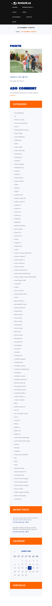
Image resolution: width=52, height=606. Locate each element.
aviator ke (17, 208)
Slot (15, 458)
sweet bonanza (19, 468)
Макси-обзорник (20, 496)
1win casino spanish (20, 123)
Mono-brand (18, 335)
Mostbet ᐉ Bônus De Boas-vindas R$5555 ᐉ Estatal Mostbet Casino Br (25, 528)
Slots (15, 461)
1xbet (16, 144)
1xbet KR (17, 161)
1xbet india (18, 154)
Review (16, 444)
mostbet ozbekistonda (21, 369)
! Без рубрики (19, 113)
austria (16, 191)
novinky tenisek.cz (20, 393)
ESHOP (14, 22)
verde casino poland (21, 482)
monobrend (18, 342)
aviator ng (17, 215)
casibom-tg (18, 246)
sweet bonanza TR (20, 472)
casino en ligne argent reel (22, 253)
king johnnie (18, 311)
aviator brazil (18, 195)
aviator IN (17, 205)
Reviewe (17, 448)
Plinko (16, 424)
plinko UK (17, 431)
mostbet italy (18, 362)
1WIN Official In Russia (21, 130)
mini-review (18, 318)
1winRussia (17, 140)
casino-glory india (20, 280)
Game (16, 297)
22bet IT (17, 188)
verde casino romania (21, 485)
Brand (16, 239)
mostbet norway (19, 366)
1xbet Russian (18, 178)
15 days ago (21, 531)
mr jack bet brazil (20, 386)
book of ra (17, 232)
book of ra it (18, 236)
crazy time (17, 284)
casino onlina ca (19, 260)
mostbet (17, 352)
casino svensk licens (20, 270)
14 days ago (21, 522)
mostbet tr (17, 373)
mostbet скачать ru (20, 379)
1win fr (16, 127)
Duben (26, 551)
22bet (16, 185)
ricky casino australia (21, 455)
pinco (16, 417)
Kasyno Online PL (19, 308)
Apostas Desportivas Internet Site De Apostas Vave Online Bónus (25, 519)
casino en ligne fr (19, 256)
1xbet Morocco (19, 168)
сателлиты (17, 499)
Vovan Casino (18, 489)
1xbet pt (17, 171)
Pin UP (16, 410)
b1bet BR (17, 219)
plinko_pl (17, 434)
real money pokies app (21, 437)
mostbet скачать (19, 376)
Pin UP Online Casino (21, 414)
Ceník (24, 12)
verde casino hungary (21, 478)
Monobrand (18, 338)
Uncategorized (19, 475)
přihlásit (12, 95)
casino (16, 250)
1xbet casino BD (19, 150)
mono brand (18, 328)
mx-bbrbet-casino (20, 390)
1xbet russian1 (19, 181)
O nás (14, 12)
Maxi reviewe (18, 314)
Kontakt (29, 17)
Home (17, 31)
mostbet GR (18, 356)
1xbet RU (17, 174)
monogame (18, 345)
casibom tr (17, 243)
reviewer (17, 451)
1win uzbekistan (19, 137)
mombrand (18, 325)
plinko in (17, 427)
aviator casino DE (20, 198)
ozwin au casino (19, 400)
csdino (16, 287)
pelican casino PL (19, 407)
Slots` (16, 465)
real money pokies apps (22, 441)
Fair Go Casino (19, 291)
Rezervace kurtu (27, 7)
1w (15, 116)
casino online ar (19, 263)
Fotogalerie (16, 17)
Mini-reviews (18, 321)
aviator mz (17, 212)
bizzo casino (18, 229)
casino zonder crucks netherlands (25, 277)
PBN (15, 403)
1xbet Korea (18, 157)
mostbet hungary (19, 359)
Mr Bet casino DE (19, 383)
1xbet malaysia (19, 164)
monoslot (17, 349)
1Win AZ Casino (19, 120)
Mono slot (17, 332)
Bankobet (17, 222)
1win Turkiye (18, 133)
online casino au (19, 396)
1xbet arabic (18, 147)
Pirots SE (17, 420)
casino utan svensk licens (22, 273)
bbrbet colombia (19, 226)
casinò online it (19, 267)
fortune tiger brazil (20, 294)
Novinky (15, 7)
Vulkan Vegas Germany (21, 492)
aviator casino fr (19, 202)
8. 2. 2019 (18, 77)
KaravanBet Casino (20, 304)
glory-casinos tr (19, 301)
